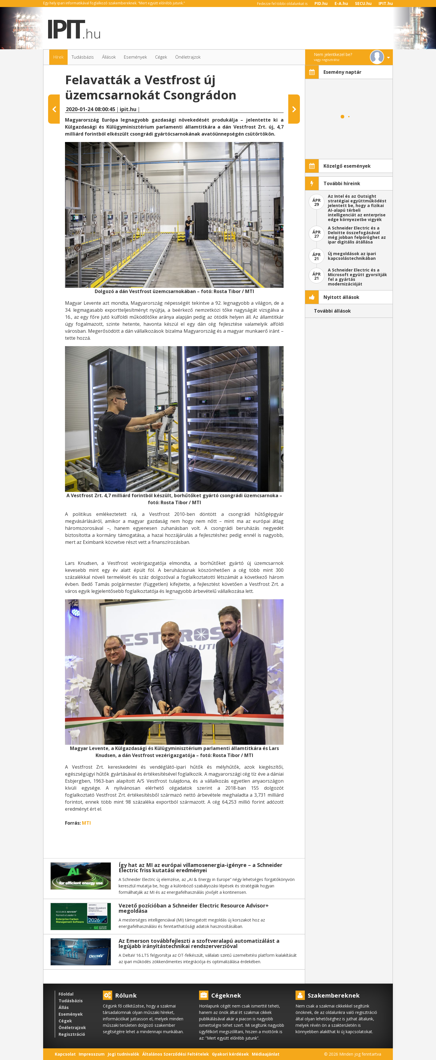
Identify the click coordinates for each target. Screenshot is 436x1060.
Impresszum (92, 1054)
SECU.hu (363, 3)
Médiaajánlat (265, 1054)
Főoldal (66, 994)
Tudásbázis (71, 1000)
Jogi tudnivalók (123, 1054)
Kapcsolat (65, 1054)
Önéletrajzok (72, 1027)
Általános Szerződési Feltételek (175, 1054)
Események (71, 1014)
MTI (86, 823)
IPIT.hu (386, 3)
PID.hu (321, 3)
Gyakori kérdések (230, 1054)
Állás (64, 1007)
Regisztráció (72, 1034)
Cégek (65, 1021)
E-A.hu (341, 3)
